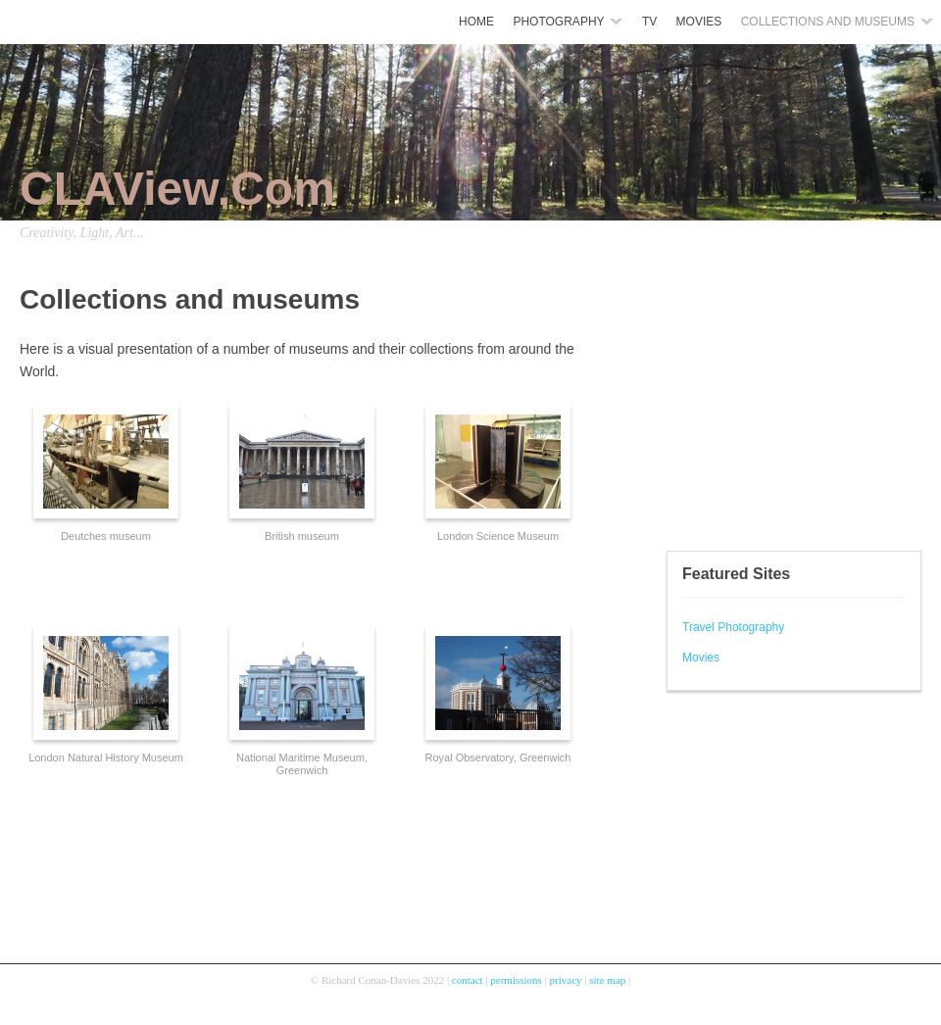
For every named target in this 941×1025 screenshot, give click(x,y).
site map (607, 980)
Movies (700, 657)
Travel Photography (733, 627)
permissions (516, 980)
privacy (566, 980)
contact (467, 980)
